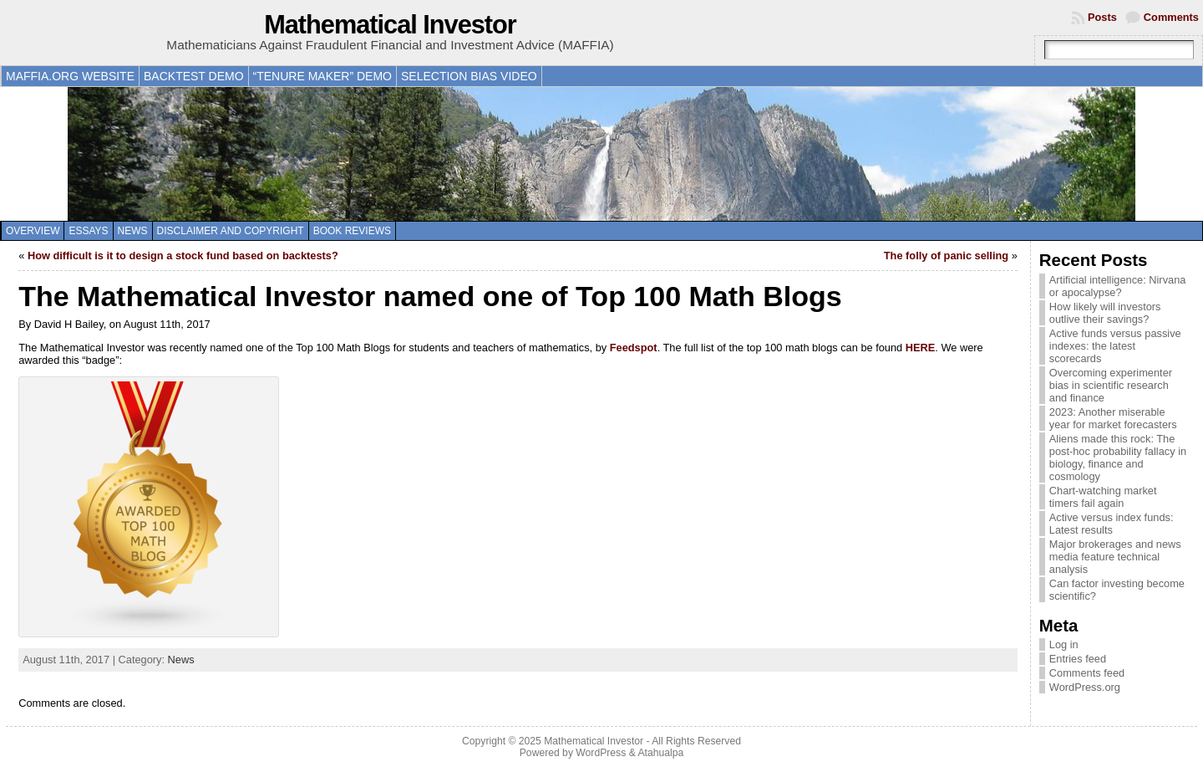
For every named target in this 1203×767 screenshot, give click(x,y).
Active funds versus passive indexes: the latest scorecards (1115, 346)
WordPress (601, 753)
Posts (1102, 17)
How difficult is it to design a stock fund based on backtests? (183, 255)
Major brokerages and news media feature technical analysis (1115, 556)
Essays (88, 231)
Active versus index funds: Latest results (1111, 523)
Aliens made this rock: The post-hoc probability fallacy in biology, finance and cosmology (1117, 457)
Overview (32, 231)
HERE (921, 347)
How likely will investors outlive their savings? (1105, 312)
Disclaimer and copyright (230, 231)
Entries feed (1077, 658)
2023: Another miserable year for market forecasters (1113, 418)
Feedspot (633, 347)
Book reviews (352, 231)
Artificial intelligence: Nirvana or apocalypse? (1117, 286)
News (133, 231)
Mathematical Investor (390, 24)
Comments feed (1086, 673)
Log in (1064, 644)
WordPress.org (1084, 687)
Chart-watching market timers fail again (1103, 496)
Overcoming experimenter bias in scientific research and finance (1110, 385)
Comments (1171, 17)
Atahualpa (660, 753)
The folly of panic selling (946, 255)
